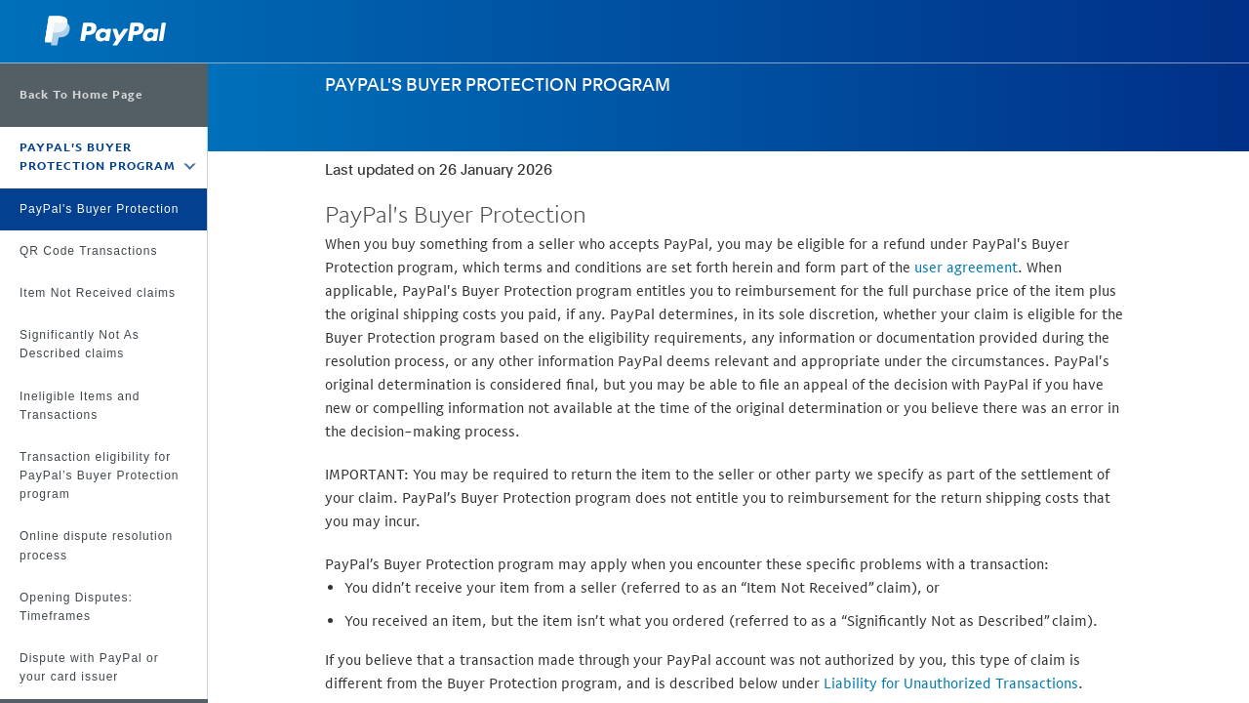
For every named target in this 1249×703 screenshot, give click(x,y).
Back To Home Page (81, 95)
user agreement (966, 267)
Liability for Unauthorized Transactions (951, 683)
